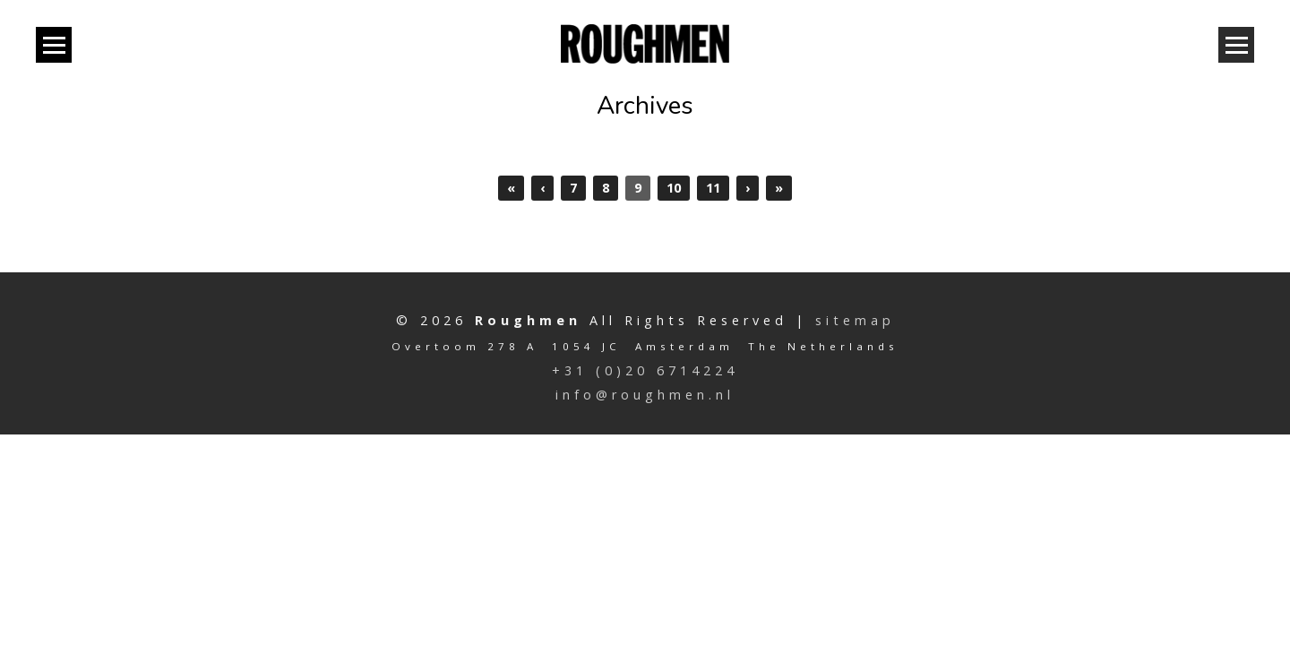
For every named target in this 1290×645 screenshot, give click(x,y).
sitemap (855, 320)
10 (673, 187)
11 (713, 187)
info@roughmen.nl (645, 394)
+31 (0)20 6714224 (645, 370)
